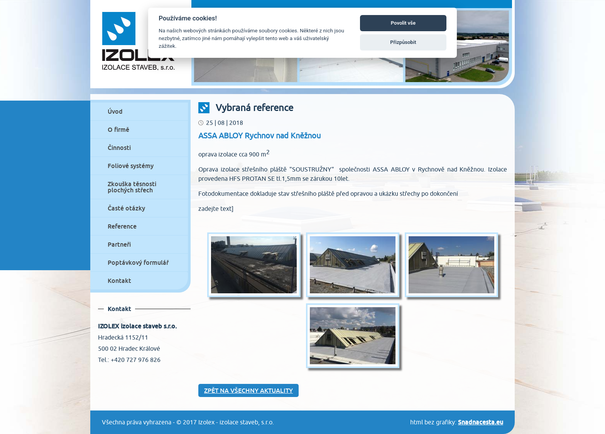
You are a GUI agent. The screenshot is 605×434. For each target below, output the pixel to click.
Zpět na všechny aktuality (248, 390)
